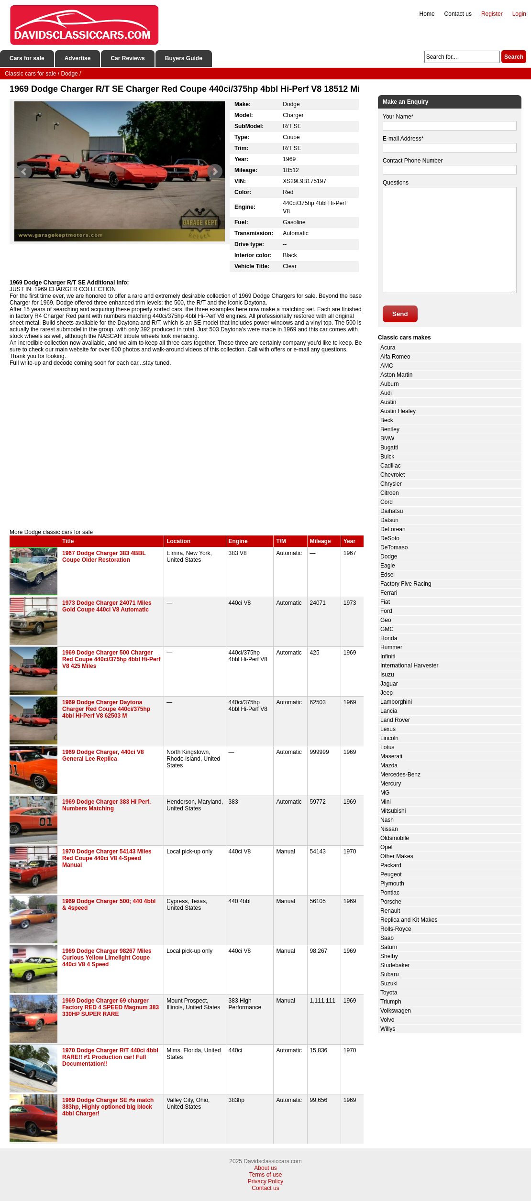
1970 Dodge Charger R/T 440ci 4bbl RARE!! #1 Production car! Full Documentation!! (110, 1057)
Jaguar (389, 683)
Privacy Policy (266, 1181)
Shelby (389, 956)
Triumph (390, 1001)
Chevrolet (392, 474)
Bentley (389, 429)
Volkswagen (395, 1010)
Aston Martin (396, 374)
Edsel (387, 574)
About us (265, 1168)
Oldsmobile (394, 838)
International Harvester (409, 665)
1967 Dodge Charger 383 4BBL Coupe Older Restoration (104, 556)
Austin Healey (398, 411)
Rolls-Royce (395, 929)
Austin (388, 402)
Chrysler (391, 483)
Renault (390, 910)
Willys (387, 1029)
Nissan (389, 829)
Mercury (390, 783)
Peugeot (391, 874)
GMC (387, 629)
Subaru (389, 974)
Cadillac (390, 465)
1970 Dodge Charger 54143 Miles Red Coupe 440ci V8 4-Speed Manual (107, 858)
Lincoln (389, 738)
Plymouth (392, 883)
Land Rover (395, 720)
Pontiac (389, 892)
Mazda (389, 765)
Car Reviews (127, 58)
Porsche (390, 901)
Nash (387, 820)
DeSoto (389, 538)
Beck (386, 420)
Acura (387, 347)
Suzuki (389, 983)
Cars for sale (27, 58)
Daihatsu (391, 511)
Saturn (388, 947)
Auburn (389, 384)
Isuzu (387, 674)
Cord (386, 502)
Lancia (388, 711)
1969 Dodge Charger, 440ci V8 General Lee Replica (103, 755)
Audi (386, 393)
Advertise (78, 58)
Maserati (391, 756)
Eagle (387, 565)
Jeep (386, 692)
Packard (390, 865)
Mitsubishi (393, 811)
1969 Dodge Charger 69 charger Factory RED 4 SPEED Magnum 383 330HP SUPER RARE (110, 1007)
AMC (386, 365)
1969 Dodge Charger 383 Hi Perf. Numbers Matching (106, 805)
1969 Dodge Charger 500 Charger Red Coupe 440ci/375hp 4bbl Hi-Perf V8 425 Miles (111, 659)
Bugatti (389, 447)
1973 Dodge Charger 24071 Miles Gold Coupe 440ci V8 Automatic (107, 606)
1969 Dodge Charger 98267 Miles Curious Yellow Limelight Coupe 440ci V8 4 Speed (107, 958)
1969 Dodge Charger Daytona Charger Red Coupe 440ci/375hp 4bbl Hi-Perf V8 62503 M (106, 709)
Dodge (388, 556)
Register (492, 14)
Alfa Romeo (395, 356)
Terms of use (265, 1174)
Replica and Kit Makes (408, 920)
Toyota (388, 992)
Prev (24, 171)
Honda (388, 638)
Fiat (385, 602)
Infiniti (387, 656)
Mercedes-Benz (400, 774)
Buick (387, 456)
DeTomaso (394, 547)
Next (214, 171)
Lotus (387, 747)
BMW (387, 438)
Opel (386, 847)
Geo (385, 620)
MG (384, 792)
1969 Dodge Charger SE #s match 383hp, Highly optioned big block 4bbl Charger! (108, 1107)
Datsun (389, 520)
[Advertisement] (187, 447)
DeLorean (393, 529)
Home (427, 14)
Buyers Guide (183, 58)
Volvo (387, 1019)
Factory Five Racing (405, 583)
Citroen (389, 493)
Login (519, 14)
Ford (386, 611)
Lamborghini (396, 702)
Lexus (388, 729)
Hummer (391, 647)
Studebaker (394, 965)
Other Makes (396, 856)
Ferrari (388, 593)
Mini (385, 801)
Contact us (458, 14)
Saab (387, 938)
